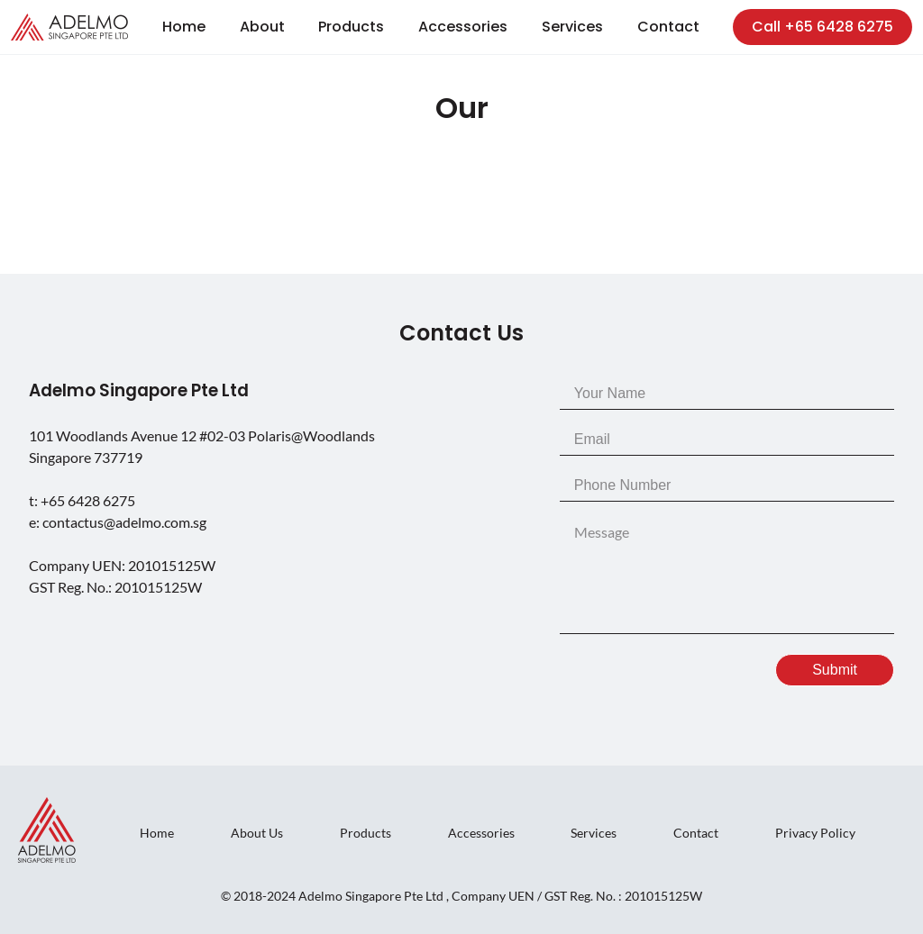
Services (572, 26)
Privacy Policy (815, 832)
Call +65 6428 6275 (822, 26)
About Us (257, 832)
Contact (668, 26)
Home (184, 26)
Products (351, 26)
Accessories (462, 26)
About (262, 26)
